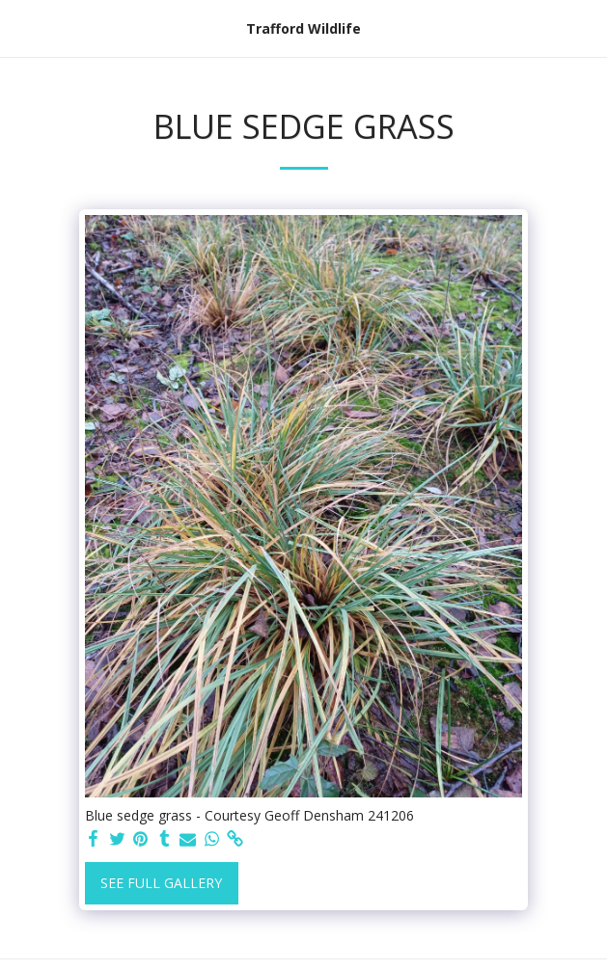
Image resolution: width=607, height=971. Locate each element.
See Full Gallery (161, 883)
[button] (21, 27)
